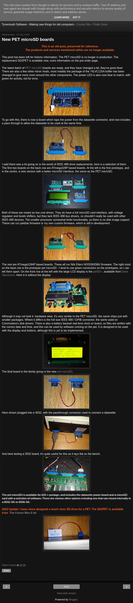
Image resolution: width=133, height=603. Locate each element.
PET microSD (33, 67)
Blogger (73, 599)
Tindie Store (100, 24)
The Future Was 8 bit (23, 512)
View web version (66, 593)
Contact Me (83, 24)
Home (66, 586)
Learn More (61, 17)
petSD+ (97, 271)
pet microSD (64, 371)
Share (6, 570)
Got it (76, 17)
